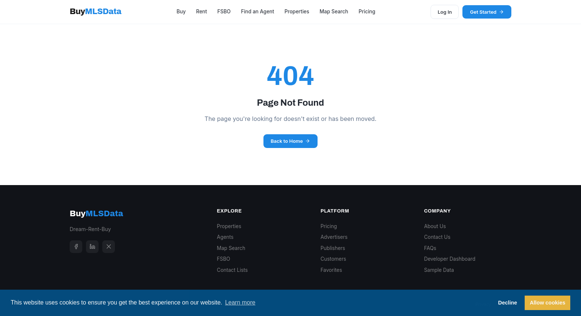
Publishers (333, 248)
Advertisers (334, 237)
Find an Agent (257, 11)
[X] (108, 246)
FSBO (224, 11)
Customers (333, 259)
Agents (225, 237)
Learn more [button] (240, 302)
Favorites (331, 270)
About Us (435, 226)
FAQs (430, 248)
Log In (445, 12)
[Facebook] (76, 246)
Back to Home (291, 141)
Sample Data (439, 270)
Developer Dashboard (449, 259)
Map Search (333, 11)
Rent (201, 11)
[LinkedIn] (92, 246)
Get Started (487, 12)
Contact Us (437, 237)
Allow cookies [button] (547, 303)
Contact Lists (232, 270)
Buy (95, 11)
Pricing (367, 11)
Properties (297, 11)
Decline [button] (507, 303)
